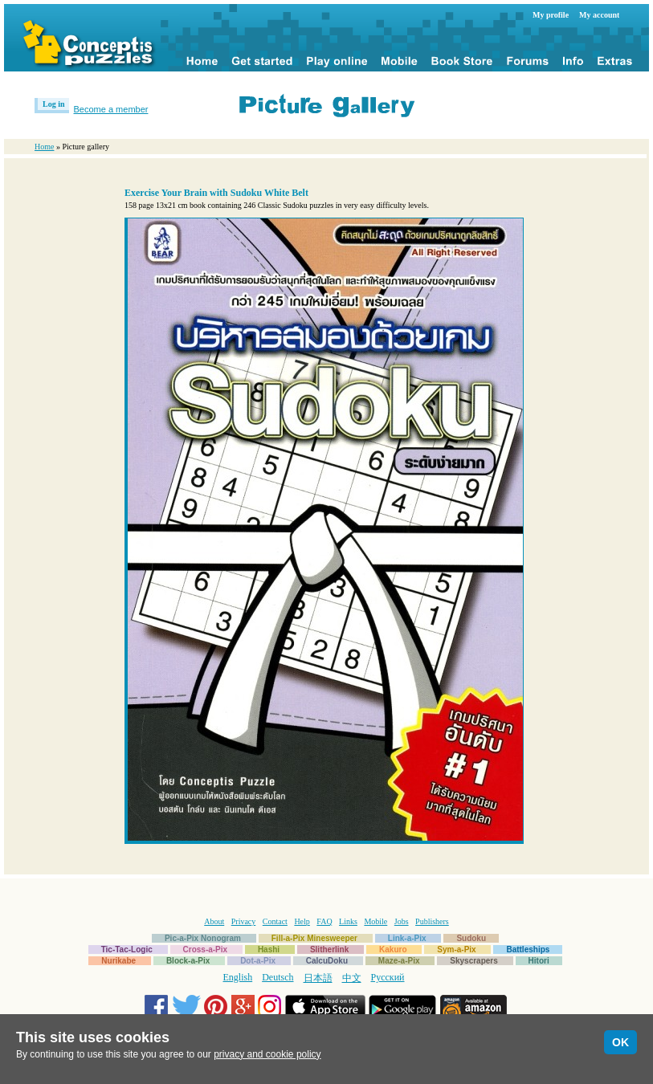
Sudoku (471, 938)
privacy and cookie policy (267, 1054)
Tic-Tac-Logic (127, 949)
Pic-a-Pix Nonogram (203, 938)
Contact (275, 921)
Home (44, 146)
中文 (351, 978)
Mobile (375, 921)
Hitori (539, 960)
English (238, 977)
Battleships (527, 949)
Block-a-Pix (188, 960)
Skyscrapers (474, 960)
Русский (388, 977)
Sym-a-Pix (456, 949)
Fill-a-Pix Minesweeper (314, 938)
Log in (54, 104)
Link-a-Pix (407, 938)
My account (599, 14)
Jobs (401, 921)
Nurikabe (118, 960)
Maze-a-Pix (399, 960)
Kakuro (392, 949)
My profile (551, 14)
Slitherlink (329, 949)
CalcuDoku (327, 960)
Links (348, 921)
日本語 (318, 978)
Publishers (432, 921)
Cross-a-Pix (205, 949)
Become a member (111, 109)
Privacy (243, 921)
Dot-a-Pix (257, 960)
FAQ (324, 921)
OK (620, 1042)
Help (301, 921)
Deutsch (277, 977)
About (214, 921)
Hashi (269, 949)
